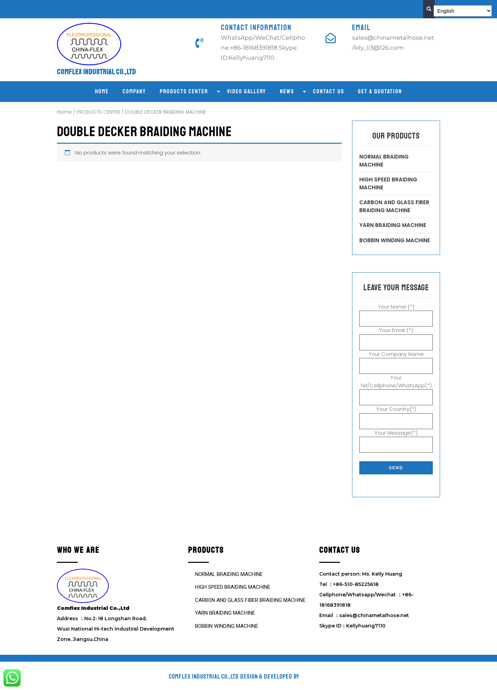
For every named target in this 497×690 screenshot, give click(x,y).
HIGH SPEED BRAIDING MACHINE (232, 587)
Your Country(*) (396, 415)
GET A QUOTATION (380, 91)
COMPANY (134, 91)
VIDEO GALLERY (246, 91)
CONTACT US (328, 91)
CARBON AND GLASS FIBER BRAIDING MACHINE (394, 206)
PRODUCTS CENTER (184, 91)
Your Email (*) (396, 336)
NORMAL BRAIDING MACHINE (229, 574)
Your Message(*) (396, 438)
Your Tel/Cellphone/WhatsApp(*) (396, 387)
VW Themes (314, 676)
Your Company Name (396, 360)
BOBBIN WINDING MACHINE (394, 240)
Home (102, 91)
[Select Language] (462, 11)
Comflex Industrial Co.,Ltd (96, 71)
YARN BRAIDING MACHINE (392, 225)
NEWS (287, 91)
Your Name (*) (396, 312)
